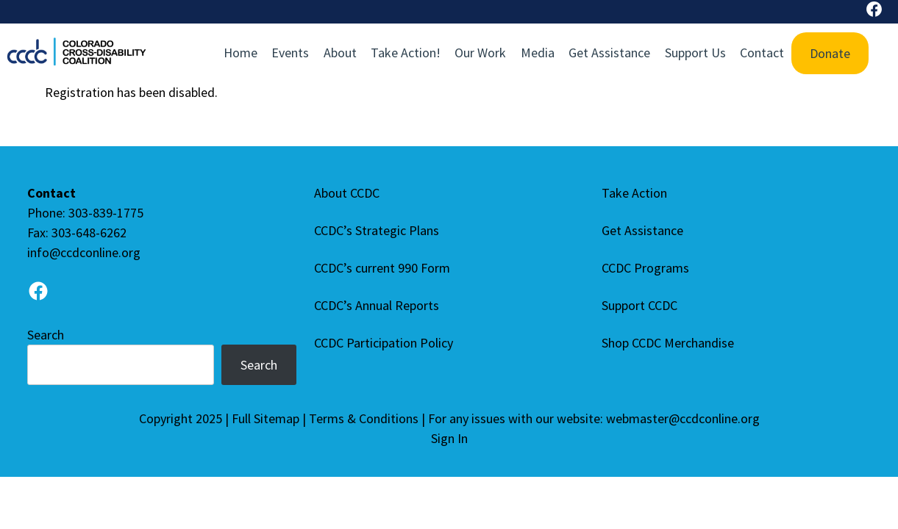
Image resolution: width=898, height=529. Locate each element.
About (340, 52)
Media (538, 52)
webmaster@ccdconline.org (683, 418)
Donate (830, 53)
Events (290, 52)
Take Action (634, 192)
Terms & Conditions (363, 418)
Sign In (449, 438)
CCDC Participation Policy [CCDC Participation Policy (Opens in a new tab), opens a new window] (387, 342)
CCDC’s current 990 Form (382, 267)
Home (240, 52)
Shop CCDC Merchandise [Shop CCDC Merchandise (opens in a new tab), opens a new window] (671, 342)
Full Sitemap (265, 418)
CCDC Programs (645, 267)
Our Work (480, 52)
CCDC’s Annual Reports (376, 305)
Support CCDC (639, 305)
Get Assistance (609, 52)
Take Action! (406, 52)
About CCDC (346, 192)
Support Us (695, 52)
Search (45, 334)
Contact (762, 52)
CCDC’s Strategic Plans (376, 230)
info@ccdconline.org (83, 252)
